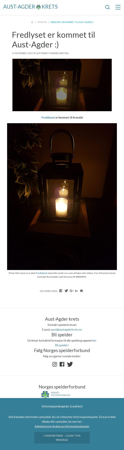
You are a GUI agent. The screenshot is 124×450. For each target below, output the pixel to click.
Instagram (54, 364)
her (94, 340)
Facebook (62, 364)
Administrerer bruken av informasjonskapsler (62, 426)
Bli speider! (62, 345)
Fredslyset (48, 117)
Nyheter (42, 22)
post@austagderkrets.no (66, 329)
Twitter (69, 364)
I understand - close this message (62, 437)
